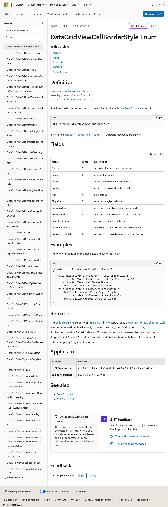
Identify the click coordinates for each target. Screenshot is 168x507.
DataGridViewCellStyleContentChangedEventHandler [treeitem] (25, 251)
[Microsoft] (6, 4)
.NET (64, 25)
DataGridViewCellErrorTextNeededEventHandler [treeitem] (25, 110)
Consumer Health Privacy (98, 499)
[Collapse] (42, 23)
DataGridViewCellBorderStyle (147, 322)
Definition (58, 53)
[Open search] (151, 5)
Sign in (160, 4)
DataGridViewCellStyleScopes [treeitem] (22, 266)
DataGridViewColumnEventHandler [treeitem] (25, 422)
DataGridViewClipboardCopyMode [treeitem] (24, 361)
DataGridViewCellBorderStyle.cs (76, 99)
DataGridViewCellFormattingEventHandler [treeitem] (25, 144)
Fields (56, 57)
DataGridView (133, 108)
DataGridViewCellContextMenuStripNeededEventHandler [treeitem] (25, 89)
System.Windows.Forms (77, 90)
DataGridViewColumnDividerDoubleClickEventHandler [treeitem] (25, 405)
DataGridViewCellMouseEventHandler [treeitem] (25, 160)
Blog (45, 499)
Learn (54, 25)
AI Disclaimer (10, 499)
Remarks (57, 66)
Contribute (60, 499)
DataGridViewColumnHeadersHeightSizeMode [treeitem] (25, 454)
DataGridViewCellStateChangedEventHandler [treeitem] (25, 224)
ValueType (84, 134)
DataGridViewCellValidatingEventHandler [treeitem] (25, 306)
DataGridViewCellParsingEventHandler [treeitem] (25, 203)
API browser (79, 25)
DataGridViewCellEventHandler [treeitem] (23, 124)
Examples (58, 62)
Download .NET (153, 14)
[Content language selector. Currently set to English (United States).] (18, 491)
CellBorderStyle (64, 322)
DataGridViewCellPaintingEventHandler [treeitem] (25, 182)
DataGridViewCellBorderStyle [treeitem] (23, 46)
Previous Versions (30, 499)
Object (69, 134)
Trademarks (142, 499)
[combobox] (23, 30)
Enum (97, 134)
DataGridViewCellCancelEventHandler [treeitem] (25, 61)
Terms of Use (125, 499)
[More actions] (162, 26)
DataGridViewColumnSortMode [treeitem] (23, 462)
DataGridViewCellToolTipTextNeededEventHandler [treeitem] (24, 285)
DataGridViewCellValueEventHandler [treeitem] (25, 323)
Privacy (74, 499)
